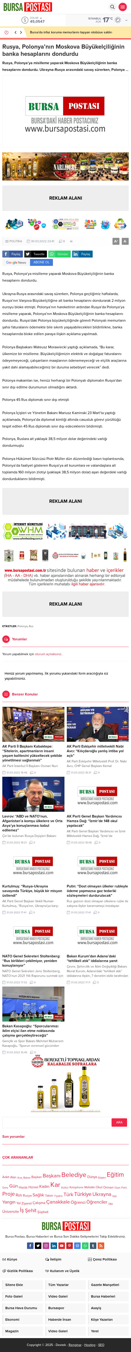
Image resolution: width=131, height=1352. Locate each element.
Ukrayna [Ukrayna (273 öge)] (101, 1194)
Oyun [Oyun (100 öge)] (117, 1187)
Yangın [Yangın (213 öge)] (8, 1202)
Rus (31, 626)
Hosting (89, 1345)
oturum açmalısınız (48, 654)
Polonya (22, 626)
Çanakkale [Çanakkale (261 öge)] (58, 1202)
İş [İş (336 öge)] (22, 1210)
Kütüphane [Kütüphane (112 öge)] (76, 1187)
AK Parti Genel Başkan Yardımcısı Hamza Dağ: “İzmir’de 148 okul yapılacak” (94, 821)
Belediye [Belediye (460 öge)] (73, 1175)
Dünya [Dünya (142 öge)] (92, 1177)
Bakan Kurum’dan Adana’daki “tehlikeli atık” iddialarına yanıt (92, 958)
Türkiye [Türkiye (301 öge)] (82, 1194)
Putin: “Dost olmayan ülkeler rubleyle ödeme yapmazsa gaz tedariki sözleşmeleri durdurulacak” (97, 891)
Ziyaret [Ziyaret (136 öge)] (26, 1203)
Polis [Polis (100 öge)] (124, 1187)
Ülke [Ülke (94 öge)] (110, 1203)
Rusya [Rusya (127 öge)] (27, 1196)
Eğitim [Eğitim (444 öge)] (115, 1175)
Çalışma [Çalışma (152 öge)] (39, 1203)
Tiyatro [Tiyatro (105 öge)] (58, 1196)
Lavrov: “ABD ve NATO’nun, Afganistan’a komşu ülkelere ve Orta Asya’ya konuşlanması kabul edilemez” (32, 823)
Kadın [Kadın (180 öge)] (44, 1186)
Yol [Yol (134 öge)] (18, 1203)
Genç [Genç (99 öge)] (5, 1187)
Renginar (75, 1345)
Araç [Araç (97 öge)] (19, 1177)
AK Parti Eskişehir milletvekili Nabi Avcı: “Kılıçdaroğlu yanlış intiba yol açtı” (95, 751)
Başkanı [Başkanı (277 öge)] (52, 1176)
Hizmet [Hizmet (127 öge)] (33, 1187)
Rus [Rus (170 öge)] (19, 1195)
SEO (101, 1345)
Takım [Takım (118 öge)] (49, 1196)
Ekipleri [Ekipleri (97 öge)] (102, 1177)
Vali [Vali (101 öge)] (114, 1196)
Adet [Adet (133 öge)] (5, 1177)
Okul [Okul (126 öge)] (99, 1187)
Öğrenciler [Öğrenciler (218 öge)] (96, 1202)
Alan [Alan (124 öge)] (13, 1177)
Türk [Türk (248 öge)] (68, 1195)
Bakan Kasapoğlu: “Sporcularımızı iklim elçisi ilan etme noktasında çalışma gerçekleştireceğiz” (30, 1031)
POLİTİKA (15, 241)
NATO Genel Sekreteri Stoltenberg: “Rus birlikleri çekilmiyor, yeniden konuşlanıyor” (31, 961)
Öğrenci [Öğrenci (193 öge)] (78, 1202)
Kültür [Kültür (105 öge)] (65, 1187)
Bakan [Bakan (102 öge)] (26, 1177)
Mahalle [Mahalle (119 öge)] (89, 1187)
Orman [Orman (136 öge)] (108, 1187)
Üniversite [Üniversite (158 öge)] (10, 1211)
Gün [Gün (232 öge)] (13, 1186)
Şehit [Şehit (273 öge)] (31, 1210)
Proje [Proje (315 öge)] (8, 1194)
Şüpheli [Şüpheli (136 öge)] (42, 1212)
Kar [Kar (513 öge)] (55, 1185)
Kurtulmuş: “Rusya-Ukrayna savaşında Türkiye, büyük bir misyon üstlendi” (32, 891)
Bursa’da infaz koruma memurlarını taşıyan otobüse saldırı (71, 32)
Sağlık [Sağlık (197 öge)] (38, 1195)
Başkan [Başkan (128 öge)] (36, 1177)
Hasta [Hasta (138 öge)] (23, 1187)
